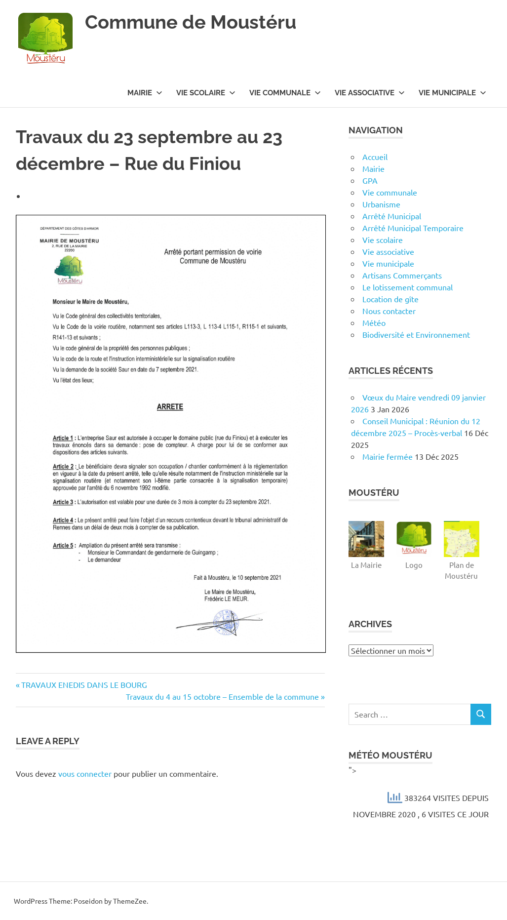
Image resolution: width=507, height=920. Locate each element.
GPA (370, 180)
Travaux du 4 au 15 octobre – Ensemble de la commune (222, 696)
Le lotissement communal (407, 287)
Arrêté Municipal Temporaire (413, 228)
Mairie (144, 92)
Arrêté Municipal (391, 216)
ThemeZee (130, 900)
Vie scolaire (205, 92)
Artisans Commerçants (402, 275)
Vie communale (285, 92)
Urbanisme (381, 204)
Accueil (375, 156)
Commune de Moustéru (190, 22)
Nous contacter (389, 311)
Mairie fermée (387, 456)
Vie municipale (452, 92)
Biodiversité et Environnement (416, 334)
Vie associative (370, 92)
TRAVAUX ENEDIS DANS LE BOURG (84, 684)
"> (420, 793)
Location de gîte (390, 299)
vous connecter (85, 773)
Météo (374, 322)
